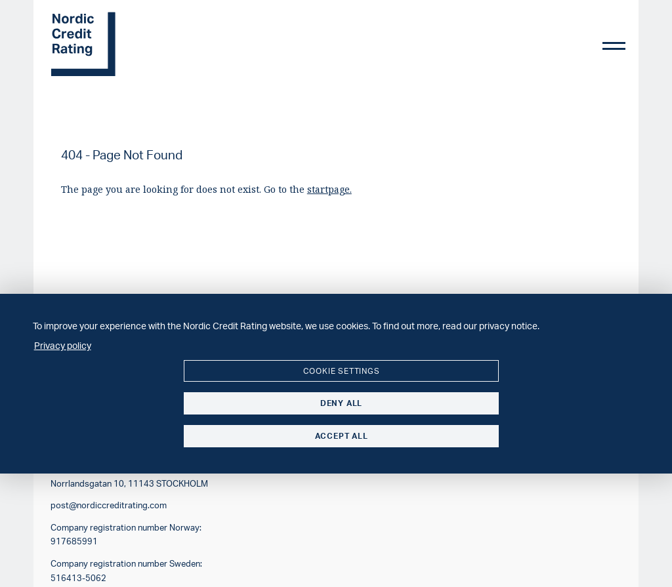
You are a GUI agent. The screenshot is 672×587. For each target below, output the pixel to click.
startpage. (329, 189)
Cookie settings (341, 371)
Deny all (341, 403)
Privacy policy (62, 345)
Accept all (341, 436)
